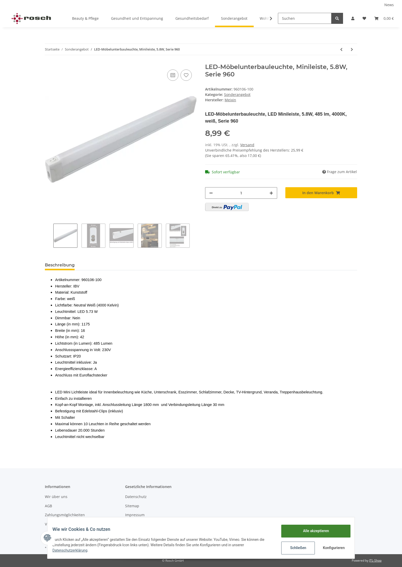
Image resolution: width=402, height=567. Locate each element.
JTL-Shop (375, 560)
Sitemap (132, 505)
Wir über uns (56, 496)
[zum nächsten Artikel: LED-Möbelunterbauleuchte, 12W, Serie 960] (352, 49)
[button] (352, 18)
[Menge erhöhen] (271, 192)
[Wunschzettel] (364, 18)
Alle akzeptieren (313, 531)
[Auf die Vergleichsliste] (172, 75)
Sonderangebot (237, 94)
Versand (247, 144)
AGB (48, 505)
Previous (49, 236)
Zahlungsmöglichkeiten (65, 514)
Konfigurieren (331, 548)
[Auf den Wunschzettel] (186, 75)
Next (194, 236)
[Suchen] (304, 18)
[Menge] (241, 192)
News (389, 4)
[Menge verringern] (211, 192)
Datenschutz (136, 496)
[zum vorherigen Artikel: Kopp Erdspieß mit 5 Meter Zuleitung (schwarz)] (341, 49)
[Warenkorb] (384, 18)
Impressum (135, 514)
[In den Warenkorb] (321, 192)
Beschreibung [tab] (60, 265)
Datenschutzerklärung (73, 550)
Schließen (295, 548)
